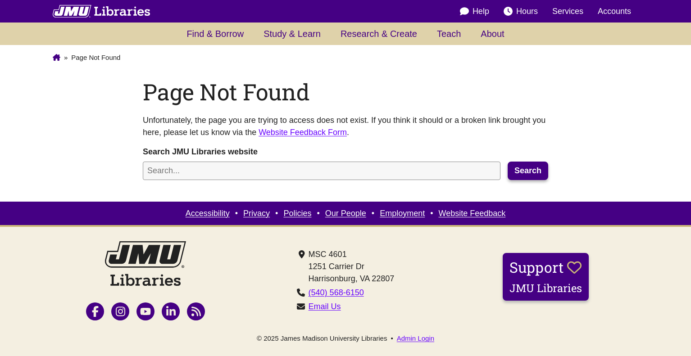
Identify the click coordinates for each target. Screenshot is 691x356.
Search (527, 170)
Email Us (325, 306)
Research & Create (379, 34)
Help (474, 11)
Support (545, 276)
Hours (521, 11)
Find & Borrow (215, 34)
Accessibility (208, 213)
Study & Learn (292, 34)
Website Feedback (472, 213)
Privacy (256, 213)
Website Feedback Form (303, 132)
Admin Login (415, 338)
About (492, 34)
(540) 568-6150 (336, 292)
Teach (449, 34)
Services (567, 11)
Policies (297, 213)
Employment (402, 213)
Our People (345, 213)
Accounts (614, 11)
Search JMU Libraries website (200, 151)
